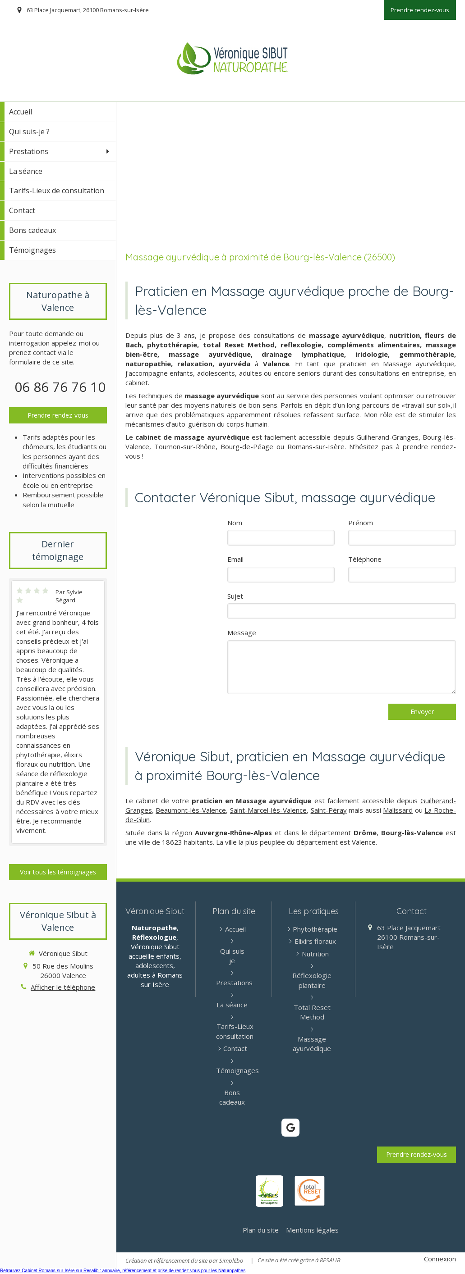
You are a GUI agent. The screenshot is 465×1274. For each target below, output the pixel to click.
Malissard (398, 809)
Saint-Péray (329, 809)
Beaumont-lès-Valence (191, 809)
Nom (234, 522)
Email (235, 559)
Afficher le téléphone (63, 987)
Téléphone (365, 559)
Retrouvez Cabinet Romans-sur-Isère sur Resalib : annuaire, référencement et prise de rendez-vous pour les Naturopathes (122, 1270)
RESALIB (330, 1260)
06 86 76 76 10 (60, 387)
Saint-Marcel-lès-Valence (268, 809)
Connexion (440, 1258)
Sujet (235, 596)
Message (241, 632)
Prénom (360, 522)
